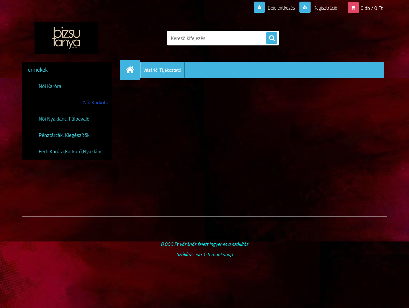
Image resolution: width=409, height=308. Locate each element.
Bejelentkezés (278, 8)
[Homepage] (132, 70)
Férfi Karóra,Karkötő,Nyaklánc (71, 151)
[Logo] (66, 38)
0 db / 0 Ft (372, 8)
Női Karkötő (95, 102)
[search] (271, 38)
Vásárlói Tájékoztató (162, 70)
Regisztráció (323, 8)
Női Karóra (50, 86)
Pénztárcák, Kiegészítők (64, 135)
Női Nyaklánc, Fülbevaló (64, 118)
